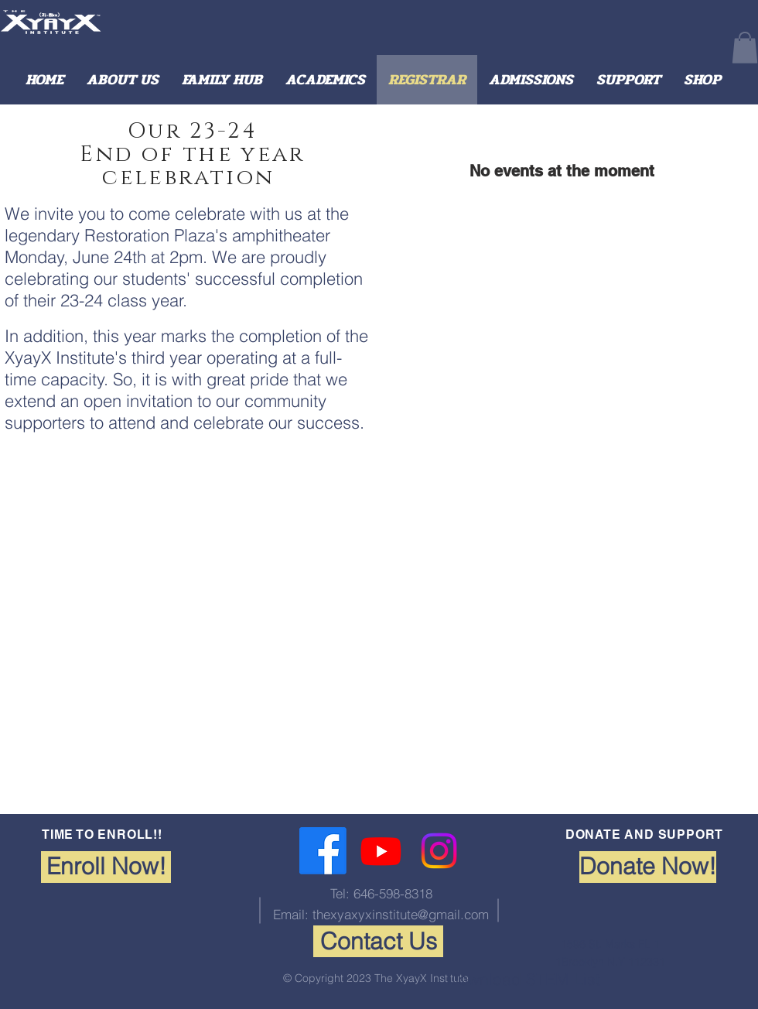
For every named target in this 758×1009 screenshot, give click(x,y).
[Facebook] (323, 850)
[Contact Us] (378, 941)
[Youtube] (381, 850)
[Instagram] (439, 850)
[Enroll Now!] (106, 867)
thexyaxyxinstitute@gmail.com (400, 914)
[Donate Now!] (647, 867)
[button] (745, 47)
